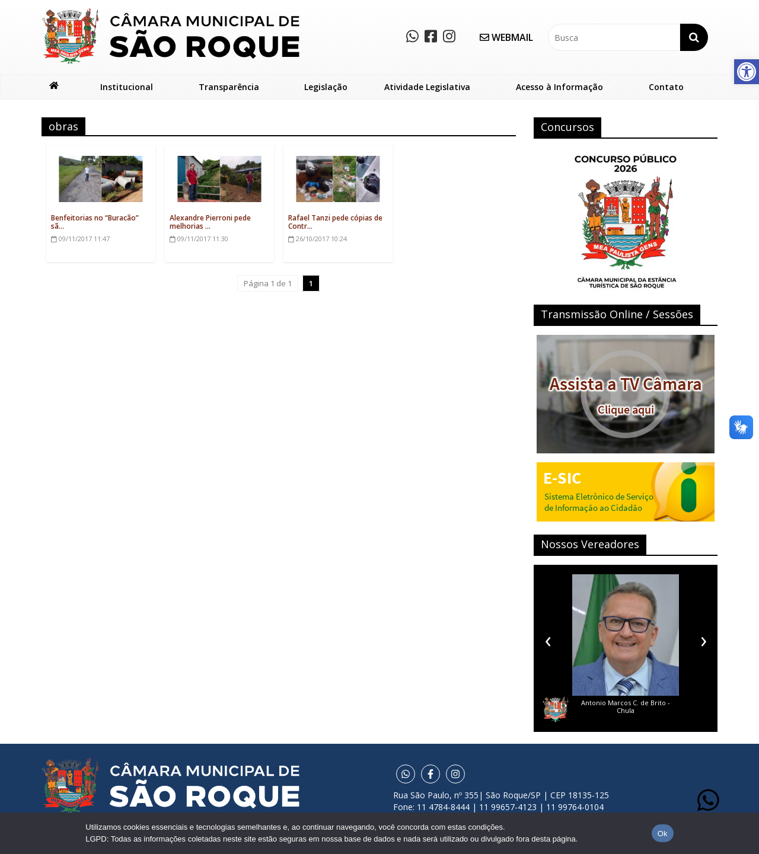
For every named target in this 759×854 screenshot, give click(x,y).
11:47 (80, 238)
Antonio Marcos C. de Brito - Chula (625, 706)
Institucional (126, 86)
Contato (666, 86)
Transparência (229, 86)
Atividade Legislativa (427, 86)
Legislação (325, 86)
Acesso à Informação (559, 86)
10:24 (317, 238)
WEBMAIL (506, 37)
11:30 (199, 238)
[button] (746, 71)
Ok (663, 833)
